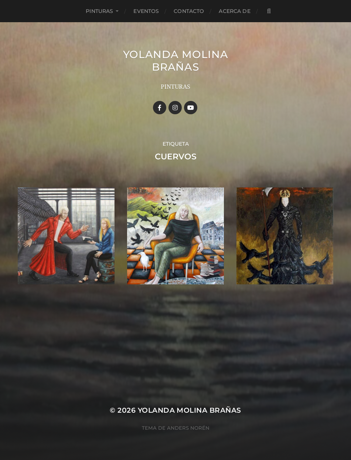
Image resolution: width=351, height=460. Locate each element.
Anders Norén (188, 428)
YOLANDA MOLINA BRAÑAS (175, 60)
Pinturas (99, 11)
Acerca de (234, 11)
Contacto (189, 11)
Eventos (146, 11)
